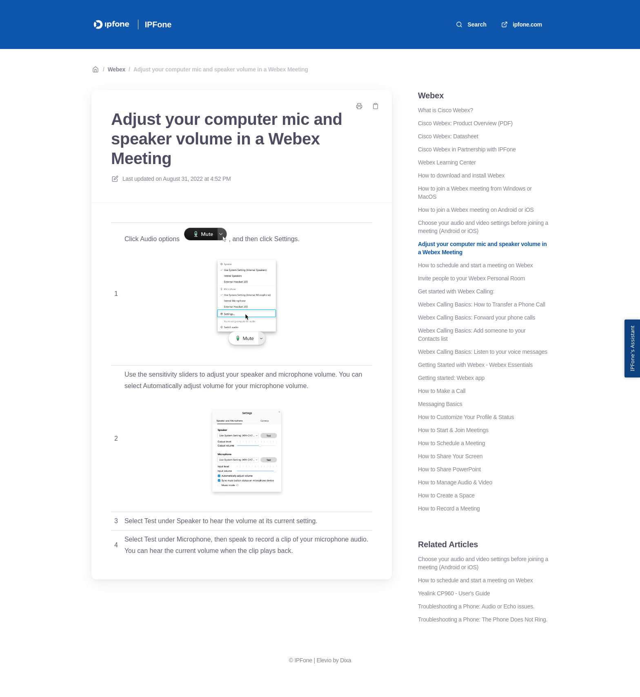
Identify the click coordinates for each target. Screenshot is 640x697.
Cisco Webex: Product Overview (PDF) (465, 123)
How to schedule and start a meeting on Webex (475, 265)
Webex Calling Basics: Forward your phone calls (476, 317)
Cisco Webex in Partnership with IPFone (467, 149)
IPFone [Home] (158, 24)
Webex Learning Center (447, 162)
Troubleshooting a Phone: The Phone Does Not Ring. (482, 619)
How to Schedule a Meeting (451, 443)
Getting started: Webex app (451, 378)
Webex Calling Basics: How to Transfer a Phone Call (481, 304)
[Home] (111, 24)
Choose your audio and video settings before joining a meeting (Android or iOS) (483, 227)
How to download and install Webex (461, 175)
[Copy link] (375, 106)
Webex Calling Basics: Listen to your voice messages (482, 351)
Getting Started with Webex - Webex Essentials (475, 365)
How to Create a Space (446, 495)
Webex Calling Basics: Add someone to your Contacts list (472, 334)
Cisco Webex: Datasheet (448, 136)
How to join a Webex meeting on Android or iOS (476, 209)
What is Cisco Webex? (445, 110)
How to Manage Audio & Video (455, 482)
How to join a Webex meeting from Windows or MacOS (475, 192)
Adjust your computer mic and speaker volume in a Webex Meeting (220, 69)
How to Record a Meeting (449, 508)
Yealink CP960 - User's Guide (454, 593)
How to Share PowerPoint (449, 469)
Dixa (345, 660)
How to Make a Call (441, 391)
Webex (116, 69)
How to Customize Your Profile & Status (466, 417)
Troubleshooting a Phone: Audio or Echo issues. (476, 606)
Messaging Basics (440, 404)
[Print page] (359, 106)
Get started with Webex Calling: (456, 291)
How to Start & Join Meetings (453, 430)
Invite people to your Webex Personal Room (471, 278)
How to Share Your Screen (450, 456)
